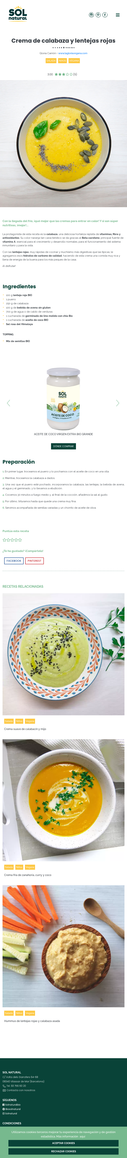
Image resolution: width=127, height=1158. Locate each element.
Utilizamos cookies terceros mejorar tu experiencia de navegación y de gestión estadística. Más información (63, 1134)
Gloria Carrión (48, 53)
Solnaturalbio (12, 1104)
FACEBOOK (14, 561)
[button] (118, 426)
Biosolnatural (12, 1109)
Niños (19, 721)
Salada (9, 721)
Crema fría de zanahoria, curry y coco (27, 875)
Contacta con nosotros (21, 1090)
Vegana (30, 721)
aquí (82, 1136)
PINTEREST (34, 561)
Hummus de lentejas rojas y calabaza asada (32, 1021)
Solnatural (10, 1113)
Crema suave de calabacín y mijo (25, 729)
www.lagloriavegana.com (72, 53)
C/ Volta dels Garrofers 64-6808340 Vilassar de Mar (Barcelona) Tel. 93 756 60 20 (23, 1084)
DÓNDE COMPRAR (63, 446)
